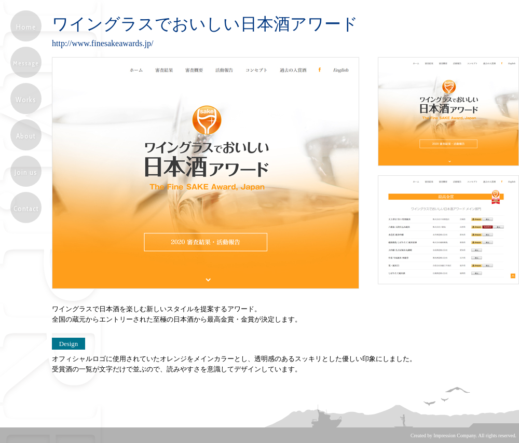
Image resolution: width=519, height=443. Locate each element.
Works (26, 99)
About (26, 136)
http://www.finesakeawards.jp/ (102, 43)
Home (26, 27)
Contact (26, 208)
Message (26, 63)
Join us (26, 172)
